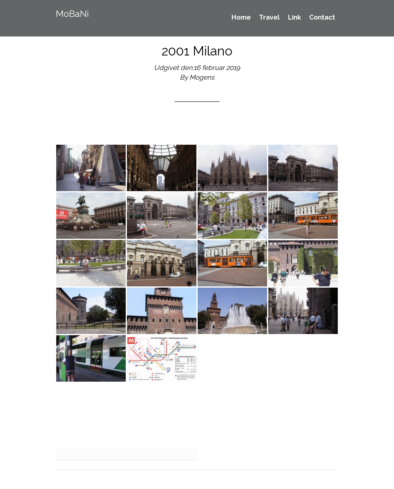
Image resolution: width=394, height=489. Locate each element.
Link (294, 17)
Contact (322, 17)
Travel (269, 17)
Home (241, 17)
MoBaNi (72, 13)
